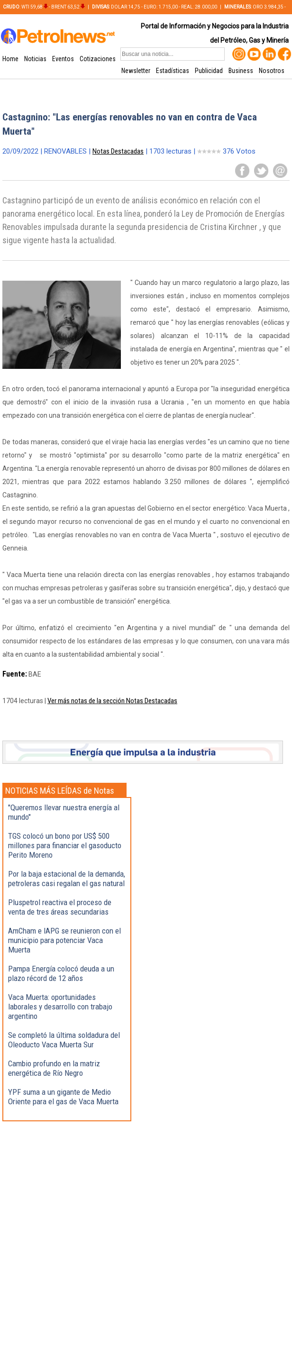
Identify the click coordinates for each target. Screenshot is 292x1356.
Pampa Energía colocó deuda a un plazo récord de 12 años (61, 973)
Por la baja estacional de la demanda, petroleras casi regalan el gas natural (66, 878)
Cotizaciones (98, 59)
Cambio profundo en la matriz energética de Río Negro (54, 1068)
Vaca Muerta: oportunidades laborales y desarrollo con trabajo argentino (60, 1006)
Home (10, 59)
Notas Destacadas (118, 151)
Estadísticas (172, 70)
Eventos (63, 59)
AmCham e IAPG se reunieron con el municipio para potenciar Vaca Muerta (64, 940)
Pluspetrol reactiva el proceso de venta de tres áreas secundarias (59, 907)
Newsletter (135, 70)
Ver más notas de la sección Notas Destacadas (112, 700)
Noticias (35, 59)
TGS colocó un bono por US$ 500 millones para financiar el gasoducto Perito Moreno (64, 845)
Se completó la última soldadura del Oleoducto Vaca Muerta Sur (64, 1039)
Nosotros (271, 70)
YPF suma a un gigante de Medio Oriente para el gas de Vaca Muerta (63, 1096)
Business (240, 70)
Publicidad (209, 70)
